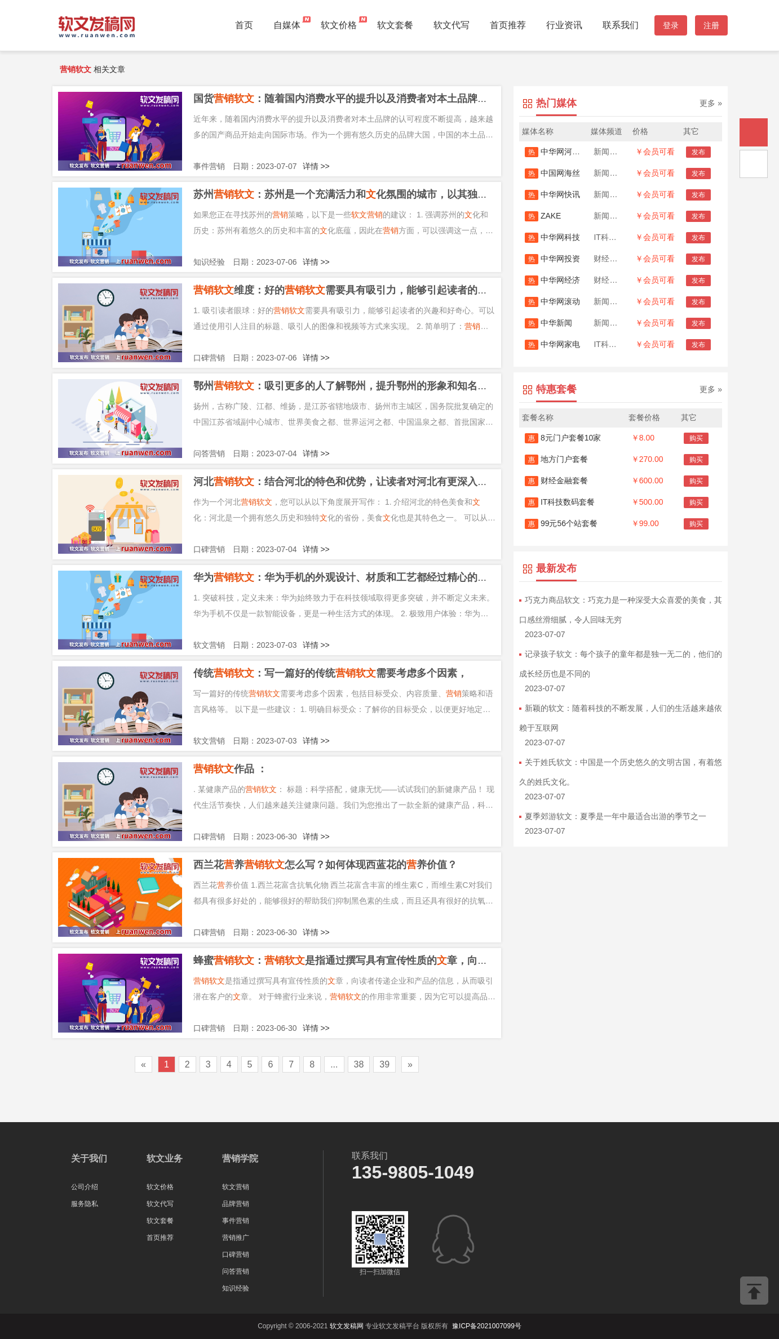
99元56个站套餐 (561, 523)
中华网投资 (552, 258)
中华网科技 (552, 237)
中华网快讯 (552, 194)
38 (359, 1064)
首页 (244, 25)
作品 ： (230, 769)
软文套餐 (395, 25)
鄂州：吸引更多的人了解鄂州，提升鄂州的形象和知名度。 (345, 386)
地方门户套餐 (556, 459)
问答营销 (235, 1271)
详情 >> (316, 166)
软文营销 (235, 1187)
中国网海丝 (552, 172)
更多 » (711, 103)
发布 (698, 152)
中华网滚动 (552, 301)
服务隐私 (84, 1204)
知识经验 (235, 1288)
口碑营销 (235, 1254)
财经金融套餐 (556, 480)
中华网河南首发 (560, 151)
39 (384, 1064)
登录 (671, 25)
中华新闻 (548, 322)
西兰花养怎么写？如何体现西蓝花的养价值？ (325, 864)
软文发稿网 (347, 1326)
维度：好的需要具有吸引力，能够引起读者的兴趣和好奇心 (365, 290)
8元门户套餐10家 (563, 437)
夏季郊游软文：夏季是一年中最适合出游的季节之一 (615, 816)
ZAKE (543, 215)
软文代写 (451, 25)
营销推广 (235, 1238)
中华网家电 (552, 344)
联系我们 (621, 25)
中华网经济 (552, 279)
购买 (696, 438)
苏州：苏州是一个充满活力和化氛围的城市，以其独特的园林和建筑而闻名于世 (396, 194)
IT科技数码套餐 (560, 501)
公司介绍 (84, 1187)
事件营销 (235, 1221)
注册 (711, 25)
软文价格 (339, 25)
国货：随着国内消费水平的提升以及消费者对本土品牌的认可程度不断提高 (381, 98)
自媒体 (286, 25)
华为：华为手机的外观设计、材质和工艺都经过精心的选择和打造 (360, 577)
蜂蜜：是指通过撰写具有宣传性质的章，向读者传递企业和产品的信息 (396, 960)
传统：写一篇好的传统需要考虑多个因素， (330, 673)
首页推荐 (508, 25)
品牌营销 (235, 1204)
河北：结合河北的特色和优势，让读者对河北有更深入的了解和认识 (365, 481)
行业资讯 (564, 25)
